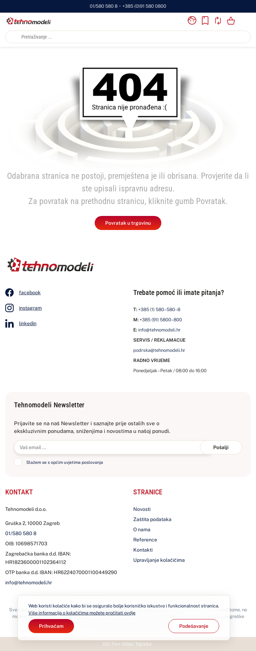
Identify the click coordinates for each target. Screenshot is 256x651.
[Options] (193, 626)
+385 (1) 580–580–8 (159, 309)
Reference (145, 539)
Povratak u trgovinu (128, 223)
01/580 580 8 (103, 6)
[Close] (51, 626)
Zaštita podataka (152, 519)
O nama (141, 529)
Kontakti (143, 550)
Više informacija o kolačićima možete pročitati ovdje (81, 613)
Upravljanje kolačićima (159, 560)
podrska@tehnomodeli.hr (159, 350)
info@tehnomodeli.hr (159, 330)
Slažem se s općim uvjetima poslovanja (64, 462)
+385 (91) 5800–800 (161, 319)
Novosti (141, 509)
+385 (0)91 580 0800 (144, 6)
